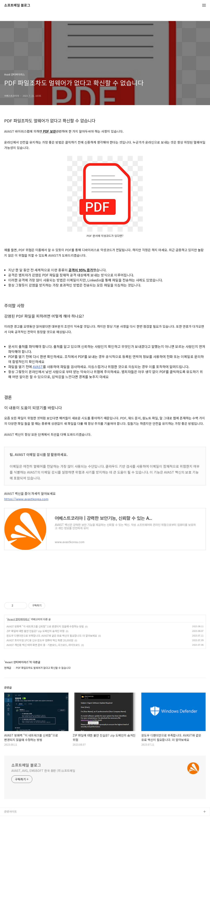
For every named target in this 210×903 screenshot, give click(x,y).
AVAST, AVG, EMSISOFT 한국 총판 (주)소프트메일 (43, 770)
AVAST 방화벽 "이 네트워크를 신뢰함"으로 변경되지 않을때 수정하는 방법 (45, 626)
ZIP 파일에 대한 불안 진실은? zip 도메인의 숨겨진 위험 (35, 631)
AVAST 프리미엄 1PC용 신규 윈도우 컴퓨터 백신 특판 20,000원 (40, 640)
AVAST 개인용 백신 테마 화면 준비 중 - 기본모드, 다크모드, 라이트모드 (43, 645)
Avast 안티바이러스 (18, 619)
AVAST (38, 366)
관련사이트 (10, 811)
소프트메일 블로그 (17, 5)
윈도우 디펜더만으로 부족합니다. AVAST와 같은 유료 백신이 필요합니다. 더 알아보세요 (52, 635)
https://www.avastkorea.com (26, 499)
